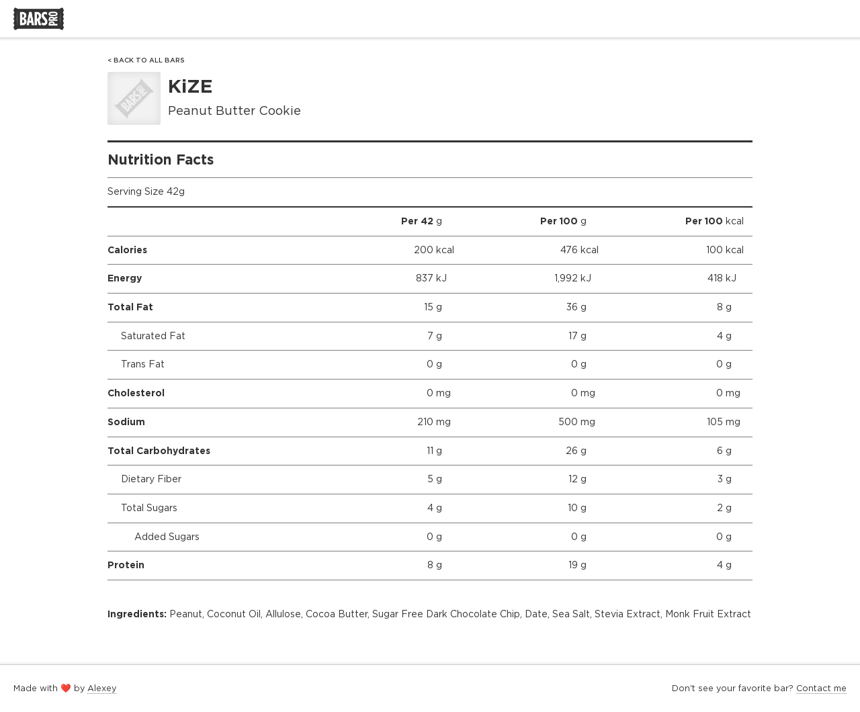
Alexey (101, 688)
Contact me (821, 688)
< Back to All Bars (146, 60)
